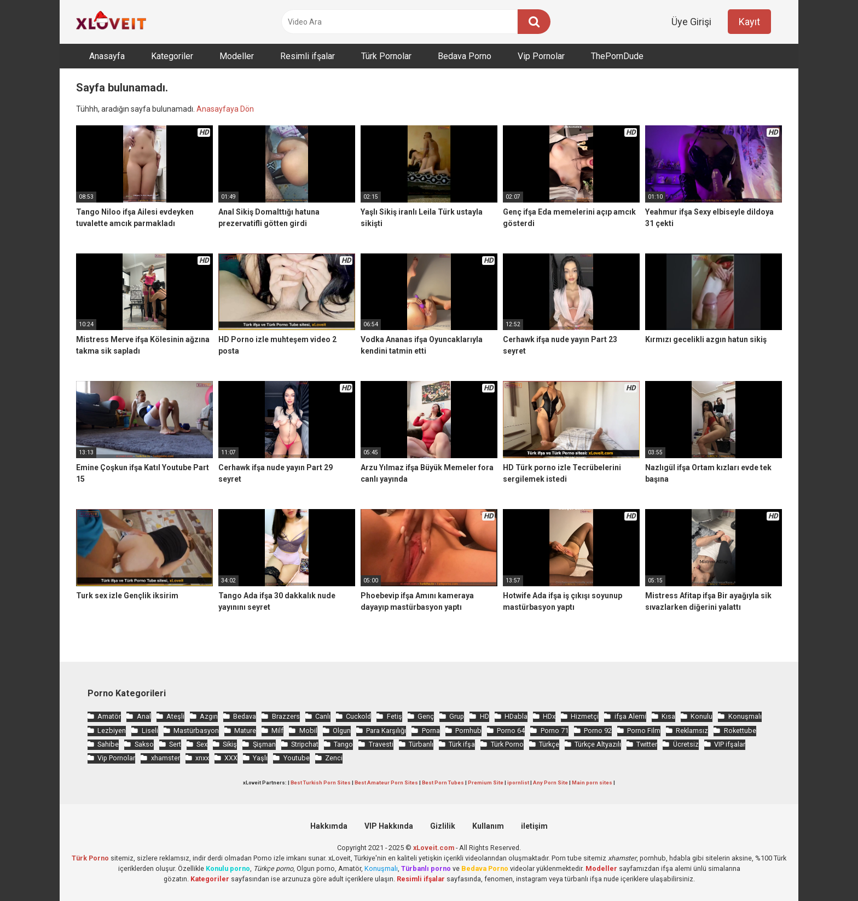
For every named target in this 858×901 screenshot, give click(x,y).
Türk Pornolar (386, 56)
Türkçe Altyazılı (598, 744)
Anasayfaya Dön (225, 109)
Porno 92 (598, 730)
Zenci (334, 758)
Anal (144, 716)
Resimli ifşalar (307, 56)
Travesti (381, 744)
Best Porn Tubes (443, 782)
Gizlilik (442, 826)
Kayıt (749, 21)
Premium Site (485, 782)
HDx (549, 716)
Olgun (342, 730)
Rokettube (740, 730)
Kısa (668, 716)
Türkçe (549, 744)
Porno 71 (555, 730)
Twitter (646, 744)
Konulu (701, 716)
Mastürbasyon (196, 730)
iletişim (534, 826)
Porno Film (643, 730)
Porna (431, 730)
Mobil (308, 730)
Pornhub (468, 730)
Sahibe (108, 744)
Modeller (236, 56)
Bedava (244, 716)
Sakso (144, 744)
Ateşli (175, 716)
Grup (456, 716)
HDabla (516, 716)
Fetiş (394, 716)
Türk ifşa (462, 744)
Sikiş (230, 744)
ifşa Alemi (630, 716)
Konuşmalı (745, 716)
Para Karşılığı (386, 730)
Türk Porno (507, 744)
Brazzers (286, 716)
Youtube (296, 758)
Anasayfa (107, 56)
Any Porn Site (550, 782)
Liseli (150, 730)
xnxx (202, 758)
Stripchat (304, 744)
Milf (277, 730)
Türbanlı (421, 744)
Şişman (264, 744)
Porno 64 (511, 730)
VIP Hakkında (388, 826)
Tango (343, 744)
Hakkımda (328, 826)
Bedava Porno (464, 56)
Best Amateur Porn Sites (386, 782)
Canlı (323, 716)
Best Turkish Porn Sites (321, 782)
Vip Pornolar (541, 56)
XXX (230, 758)
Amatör (109, 716)
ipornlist (518, 782)
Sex (201, 744)
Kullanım (488, 826)
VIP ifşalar (729, 744)
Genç (426, 716)
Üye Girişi (691, 21)
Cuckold (358, 716)
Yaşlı (260, 758)
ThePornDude (617, 56)
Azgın (209, 716)
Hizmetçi (585, 716)
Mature (245, 730)
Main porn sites (592, 782)
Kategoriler (172, 56)
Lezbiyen (111, 730)
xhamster (165, 758)
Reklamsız (692, 730)
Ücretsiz (686, 744)
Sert (175, 744)
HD (484, 716)
